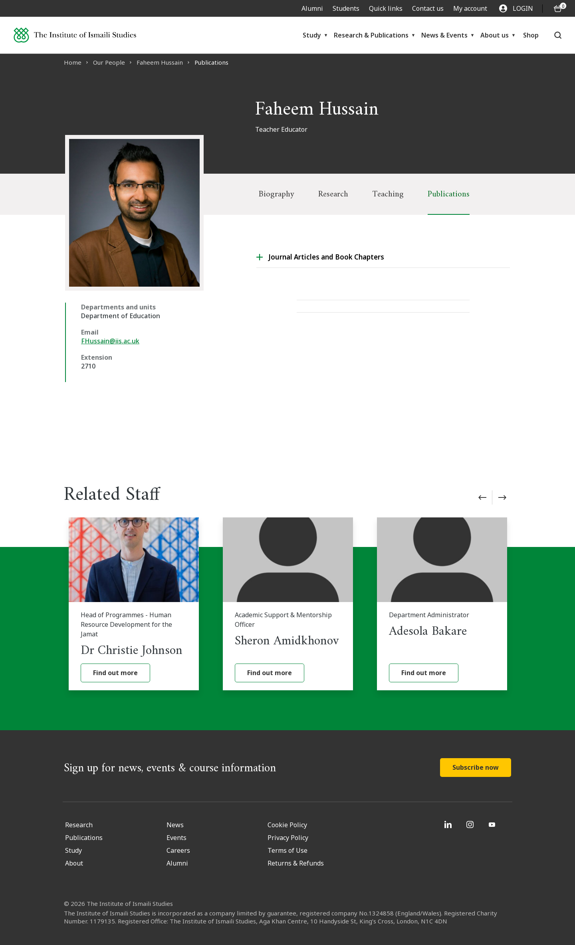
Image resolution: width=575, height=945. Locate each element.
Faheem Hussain (160, 62)
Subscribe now (475, 767)
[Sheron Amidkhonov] (288, 603)
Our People (109, 62)
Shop (531, 35)
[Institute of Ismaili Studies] (75, 35)
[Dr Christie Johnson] (134, 603)
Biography (276, 194)
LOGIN (516, 8)
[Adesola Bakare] (442, 603)
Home (72, 62)
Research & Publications (371, 35)
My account (470, 8)
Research (333, 194)
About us (494, 35)
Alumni (312, 8)
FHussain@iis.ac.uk (110, 341)
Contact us (428, 8)
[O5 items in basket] (558, 8)
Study (312, 35)
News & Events (444, 35)
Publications (449, 194)
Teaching (388, 194)
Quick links (385, 8)
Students (346, 8)
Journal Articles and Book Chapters (326, 257)
